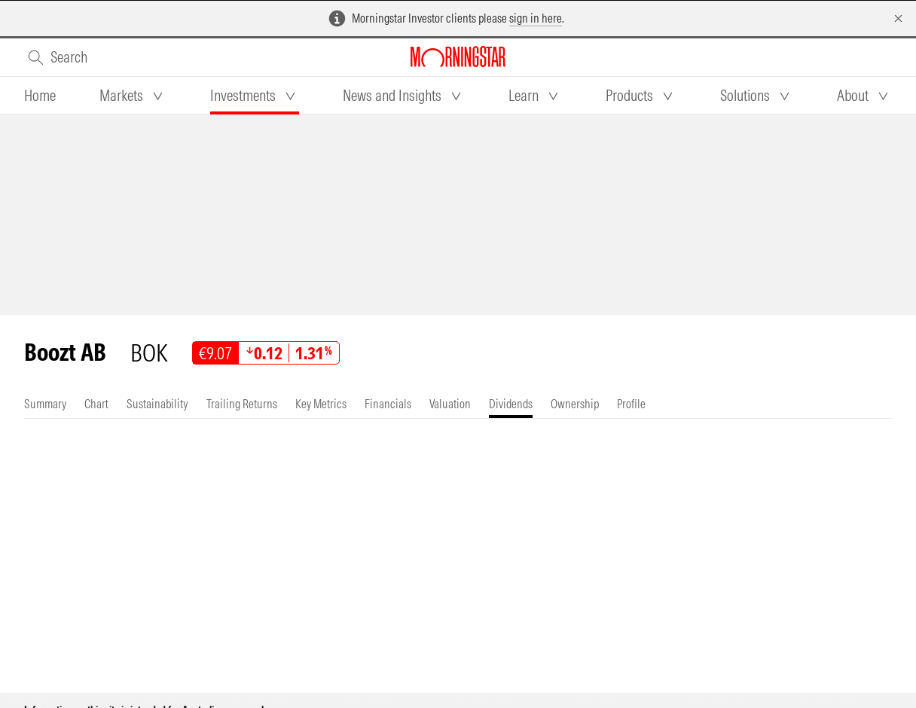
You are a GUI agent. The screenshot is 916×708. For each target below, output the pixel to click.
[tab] (40, 95)
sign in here (535, 18)
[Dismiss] (898, 18)
